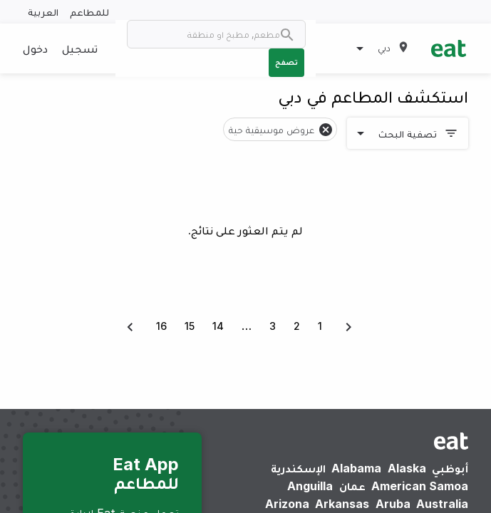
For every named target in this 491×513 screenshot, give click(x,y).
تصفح (286, 62)
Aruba (393, 504)
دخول (35, 48)
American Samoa (419, 486)
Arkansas (342, 504)
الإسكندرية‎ (298, 468)
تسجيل (80, 48)
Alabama (356, 468)
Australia (442, 504)
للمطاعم (89, 12)
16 (161, 326)
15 (190, 326)
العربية (43, 12)
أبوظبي (450, 468)
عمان (352, 486)
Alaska (407, 468)
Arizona (287, 504)
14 (218, 326)
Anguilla (310, 486)
